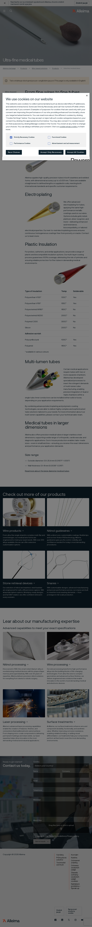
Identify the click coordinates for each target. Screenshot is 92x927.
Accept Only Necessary (51, 152)
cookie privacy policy (68, 127)
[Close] (87, 95)
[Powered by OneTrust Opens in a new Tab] (79, 158)
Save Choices (14, 152)
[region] (46, 126)
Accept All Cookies (75, 152)
